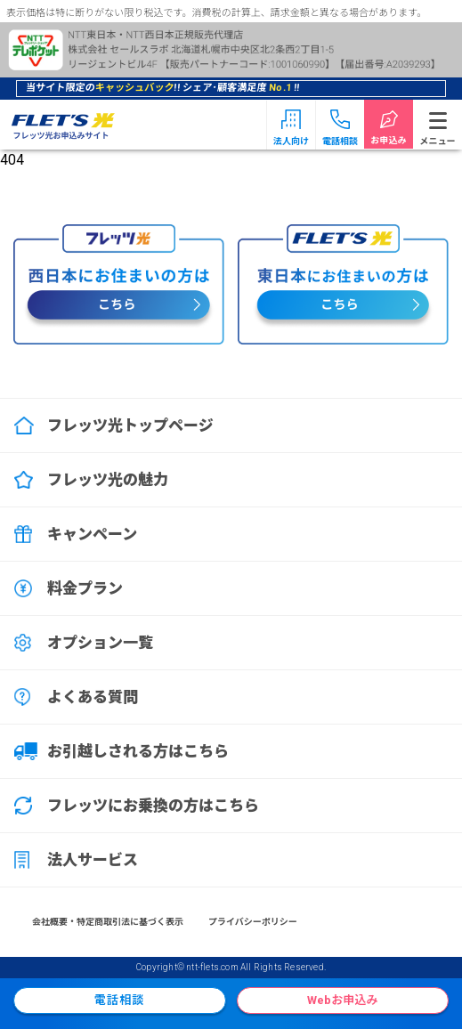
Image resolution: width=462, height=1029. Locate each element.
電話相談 (119, 1000)
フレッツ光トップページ (130, 425)
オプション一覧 (100, 643)
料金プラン (85, 588)
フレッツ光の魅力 (107, 480)
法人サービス (92, 860)
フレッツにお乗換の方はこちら (153, 805)
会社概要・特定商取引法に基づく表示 (107, 922)
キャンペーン (92, 534)
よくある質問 (92, 697)
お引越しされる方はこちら (138, 751)
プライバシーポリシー (252, 922)
